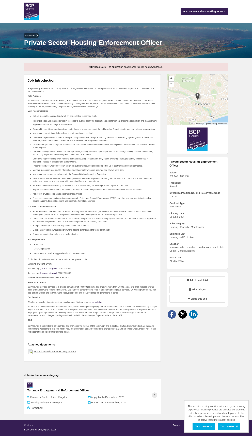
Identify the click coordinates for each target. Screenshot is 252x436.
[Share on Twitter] (182, 314)
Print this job (197, 289)
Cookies (28, 421)
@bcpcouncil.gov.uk (48, 268)
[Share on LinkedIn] (193, 314)
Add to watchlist (197, 280)
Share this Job (197, 298)
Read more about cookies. (221, 420)
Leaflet (199, 124)
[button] (197, 96)
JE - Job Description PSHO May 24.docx (55, 351)
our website (96, 302)
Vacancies (31, 35)
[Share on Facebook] (172, 314)
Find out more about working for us (204, 11)
